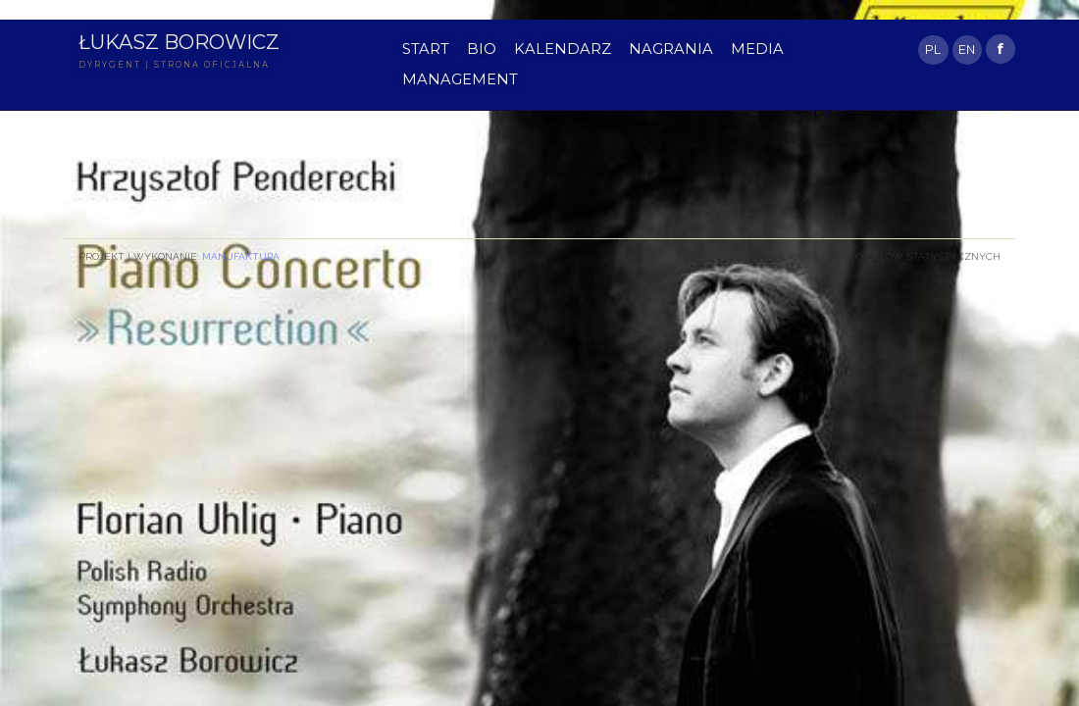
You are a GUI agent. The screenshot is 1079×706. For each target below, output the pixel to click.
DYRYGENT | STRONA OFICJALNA (174, 65)
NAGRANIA (671, 49)
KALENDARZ (562, 49)
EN (966, 49)
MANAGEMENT (460, 79)
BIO (481, 49)
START (425, 49)
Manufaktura (241, 256)
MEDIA (757, 49)
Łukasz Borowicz (179, 41)
